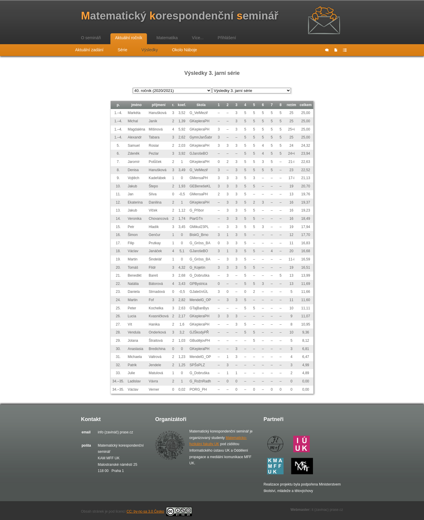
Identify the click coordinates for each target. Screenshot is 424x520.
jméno (136, 105)
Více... (198, 37)
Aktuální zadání (89, 49)
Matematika (167, 37)
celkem (306, 105)
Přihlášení (227, 37)
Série (122, 49)
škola (201, 105)
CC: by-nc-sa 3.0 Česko (159, 511)
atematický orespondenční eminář (179, 16)
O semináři (91, 37)
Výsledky (149, 49)
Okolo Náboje (184, 49)
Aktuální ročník (129, 37)
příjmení (158, 105)
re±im (291, 105)
